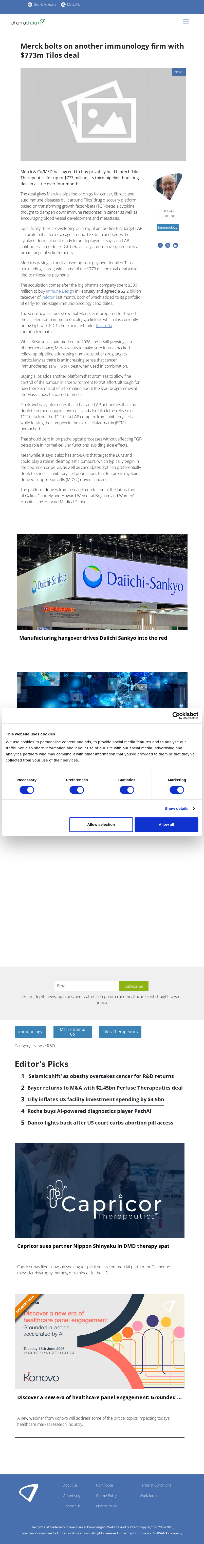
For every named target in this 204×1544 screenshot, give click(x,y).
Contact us (72, 1505)
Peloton (48, 297)
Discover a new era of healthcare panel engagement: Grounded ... (99, 1397)
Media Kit (73, 4)
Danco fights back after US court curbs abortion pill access (100, 1122)
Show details (177, 808)
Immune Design (60, 291)
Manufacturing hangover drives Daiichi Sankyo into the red (93, 638)
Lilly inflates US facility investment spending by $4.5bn (95, 1099)
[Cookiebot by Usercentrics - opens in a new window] (176, 715)
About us (70, 1485)
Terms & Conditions (155, 1485)
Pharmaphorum (28, 1492)
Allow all (166, 824)
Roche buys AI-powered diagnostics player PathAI (89, 1111)
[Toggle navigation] (187, 22)
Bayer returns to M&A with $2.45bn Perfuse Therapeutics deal (105, 1087)
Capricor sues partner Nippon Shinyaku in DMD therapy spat (93, 1246)
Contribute (104, 1485)
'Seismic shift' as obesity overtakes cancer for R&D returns (100, 1076)
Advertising (72, 1495)
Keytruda (104, 325)
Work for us (149, 1495)
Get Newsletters (45, 4)
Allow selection (101, 824)
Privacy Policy (106, 1505)
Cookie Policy (106, 1495)
